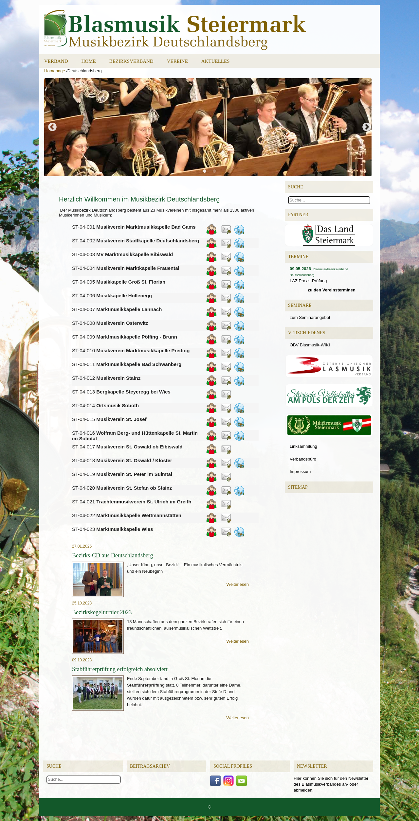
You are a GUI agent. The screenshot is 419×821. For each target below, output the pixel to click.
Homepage (54, 70)
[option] (209, 127)
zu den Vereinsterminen (331, 290)
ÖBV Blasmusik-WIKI (310, 344)
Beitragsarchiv (150, 766)
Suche (54, 766)
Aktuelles (215, 61)
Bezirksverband (131, 61)
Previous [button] (52, 127)
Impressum (300, 471)
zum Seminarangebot (310, 317)
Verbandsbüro (303, 459)
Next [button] (367, 127)
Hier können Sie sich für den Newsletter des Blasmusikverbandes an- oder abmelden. (331, 784)
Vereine (177, 61)
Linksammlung (303, 446)
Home (89, 61)
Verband (56, 61)
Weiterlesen (238, 584)
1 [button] (206, 173)
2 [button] (216, 173)
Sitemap (298, 487)
